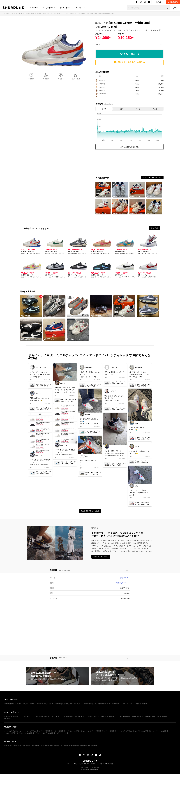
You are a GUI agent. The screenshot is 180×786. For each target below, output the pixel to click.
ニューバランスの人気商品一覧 (160, 731)
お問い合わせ (7, 718)
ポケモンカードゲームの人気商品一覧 (93, 731)
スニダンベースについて (36, 703)
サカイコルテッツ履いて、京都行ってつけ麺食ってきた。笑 (138, 492)
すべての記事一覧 (92, 745)
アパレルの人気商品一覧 (45, 731)
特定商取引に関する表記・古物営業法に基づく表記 (97, 703)
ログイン (159, 2)
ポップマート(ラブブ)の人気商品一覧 (45, 733)
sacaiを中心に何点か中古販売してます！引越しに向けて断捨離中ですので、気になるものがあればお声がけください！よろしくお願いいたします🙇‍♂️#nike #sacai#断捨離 (40, 462)
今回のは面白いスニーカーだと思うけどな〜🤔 (40, 399)
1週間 (121, 109)
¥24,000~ (129, 53)
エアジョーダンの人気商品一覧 (125, 731)
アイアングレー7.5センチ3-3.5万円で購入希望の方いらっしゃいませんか (40, 374)
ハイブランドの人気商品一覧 (74, 731)
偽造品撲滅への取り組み (21, 703)
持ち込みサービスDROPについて (75, 716)
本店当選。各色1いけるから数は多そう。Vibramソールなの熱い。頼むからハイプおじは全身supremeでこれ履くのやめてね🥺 (114, 398)
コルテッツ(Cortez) (122, 583)
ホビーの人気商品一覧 (59, 731)
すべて (104, 109)
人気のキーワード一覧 (62, 733)
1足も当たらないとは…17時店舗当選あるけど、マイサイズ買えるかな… (139, 374)
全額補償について (113, 716)
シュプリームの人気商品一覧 (143, 731)
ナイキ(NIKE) (124, 578)
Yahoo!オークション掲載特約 (159, 716)
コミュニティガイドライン (101, 716)
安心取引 (61, 79)
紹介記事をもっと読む (101, 557)
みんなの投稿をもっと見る (90, 511)
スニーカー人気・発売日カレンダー (13, 731)
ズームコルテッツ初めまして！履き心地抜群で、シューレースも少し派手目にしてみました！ (90, 463)
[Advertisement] (129, 161)
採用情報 (144, 703)
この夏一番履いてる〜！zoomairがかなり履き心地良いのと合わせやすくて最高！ (114, 453)
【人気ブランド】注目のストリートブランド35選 (17, 745)
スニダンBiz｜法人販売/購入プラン (64, 703)
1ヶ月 (138, 109)
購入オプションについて (58, 716)
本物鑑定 (31, 79)
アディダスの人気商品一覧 (11, 733)
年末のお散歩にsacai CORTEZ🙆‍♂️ (136, 429)
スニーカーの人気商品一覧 (31, 731)
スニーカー (34, 8)
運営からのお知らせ (125, 716)
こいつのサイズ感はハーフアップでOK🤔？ (139, 452)
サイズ (97, 44)
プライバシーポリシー (129, 703)
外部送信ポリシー (117, 703)
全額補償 (46, 79)
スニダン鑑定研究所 (9, 703)
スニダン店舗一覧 (48, 703)
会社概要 (138, 703)
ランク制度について (29, 716)
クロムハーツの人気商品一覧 (26, 733)
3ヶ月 (155, 109)
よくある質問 (88, 716)
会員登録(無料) (173, 2)
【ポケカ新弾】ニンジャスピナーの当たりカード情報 (45, 745)
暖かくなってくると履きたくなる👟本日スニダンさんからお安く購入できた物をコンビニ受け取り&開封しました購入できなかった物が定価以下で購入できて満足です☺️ (90, 421)
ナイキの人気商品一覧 (110, 731)
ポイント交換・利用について (43, 716)
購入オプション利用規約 (143, 716)
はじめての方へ (8, 716)
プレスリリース (78, 703)
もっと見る (154, 228)
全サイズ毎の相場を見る (129, 147)
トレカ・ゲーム (65, 8)
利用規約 (134, 716)
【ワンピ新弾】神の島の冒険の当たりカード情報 (74, 745)
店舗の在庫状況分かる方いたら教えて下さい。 (114, 373)
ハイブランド (80, 8)
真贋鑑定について (18, 716)
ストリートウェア (49, 8)
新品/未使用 (76, 79)
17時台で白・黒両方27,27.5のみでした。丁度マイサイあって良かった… (90, 374)
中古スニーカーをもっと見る (152, 177)
